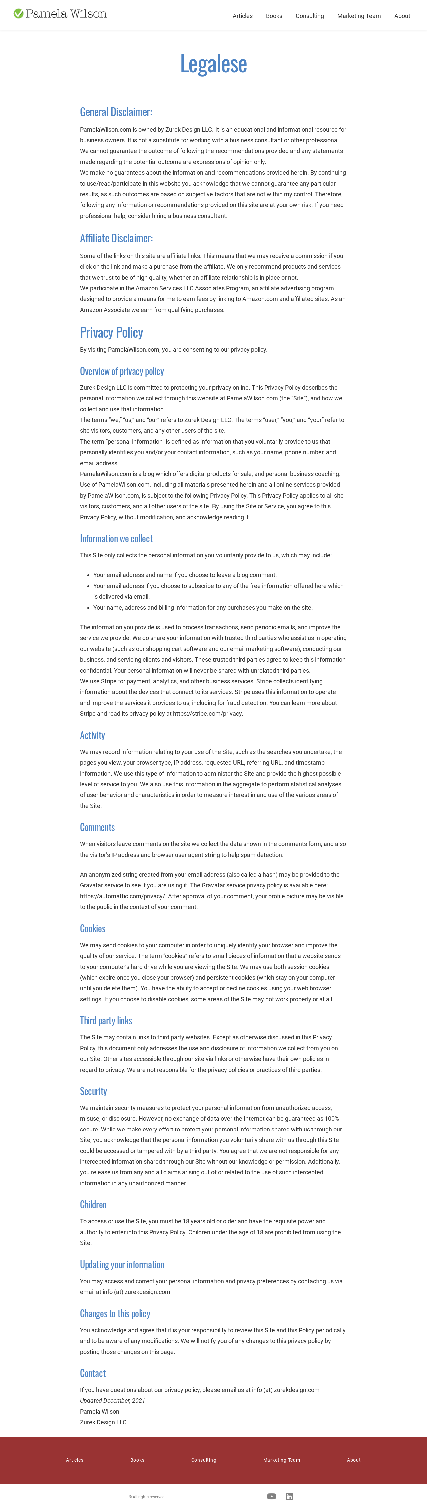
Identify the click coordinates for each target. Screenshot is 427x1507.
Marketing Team (359, 15)
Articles (243, 15)
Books (274, 15)
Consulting (310, 15)
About (402, 15)
